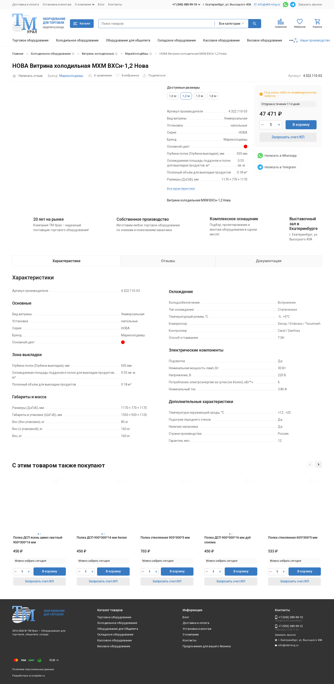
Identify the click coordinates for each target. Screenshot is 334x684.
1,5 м (199, 96)
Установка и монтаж (57, 4)
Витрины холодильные (98, 53)
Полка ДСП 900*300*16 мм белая (102, 537)
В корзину (301, 124)
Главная (17, 53)
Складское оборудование (176, 40)
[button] (310, 464)
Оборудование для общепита (128, 40)
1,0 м (173, 96)
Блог (101, 4)
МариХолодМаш (136, 53)
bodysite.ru (38, 675)
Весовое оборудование (264, 40)
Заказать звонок (310, 4)
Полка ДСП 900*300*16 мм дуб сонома (227, 540)
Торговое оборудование (30, 40)
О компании (191, 634)
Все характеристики (181, 188)
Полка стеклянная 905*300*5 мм (165, 537)
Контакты (115, 4)
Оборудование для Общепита (117, 628)
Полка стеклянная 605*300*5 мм (292, 537)
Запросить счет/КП (288, 137)
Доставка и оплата (25, 4)
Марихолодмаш (71, 76)
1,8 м (213, 96)
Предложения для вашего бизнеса (207, 646)
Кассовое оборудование (221, 40)
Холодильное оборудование (77, 40)
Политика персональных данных (33, 669)
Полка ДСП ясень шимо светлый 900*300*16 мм (37, 540)
